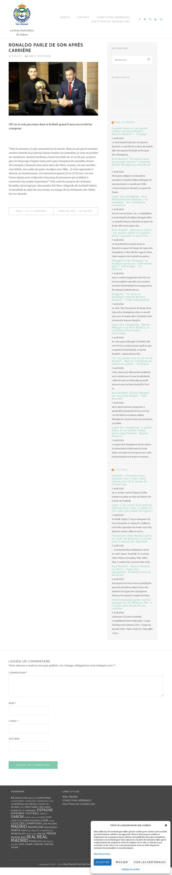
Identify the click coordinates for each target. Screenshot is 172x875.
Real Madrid (70, 804)
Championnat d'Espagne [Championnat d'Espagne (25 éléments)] (23, 808)
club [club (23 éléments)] (51, 808)
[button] (165, 825)
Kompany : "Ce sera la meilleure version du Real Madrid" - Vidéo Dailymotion (130, 297)
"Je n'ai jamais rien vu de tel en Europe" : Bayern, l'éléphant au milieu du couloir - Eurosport (132, 361)
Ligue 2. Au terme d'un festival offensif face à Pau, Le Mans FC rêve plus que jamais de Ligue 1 (132, 508)
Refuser (122, 862)
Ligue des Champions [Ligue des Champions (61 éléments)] (26, 830)
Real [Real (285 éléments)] (31, 844)
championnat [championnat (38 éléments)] (43, 805)
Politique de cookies (130, 869)
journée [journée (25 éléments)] (41, 825)
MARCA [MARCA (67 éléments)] (15, 837)
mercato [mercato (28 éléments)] (36, 838)
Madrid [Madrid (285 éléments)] (19, 834)
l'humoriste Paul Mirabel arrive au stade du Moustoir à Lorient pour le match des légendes (132, 538)
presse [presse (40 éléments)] (41, 841)
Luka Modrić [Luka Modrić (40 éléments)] (49, 831)
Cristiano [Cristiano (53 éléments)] (31, 814)
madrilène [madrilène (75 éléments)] (36, 834)
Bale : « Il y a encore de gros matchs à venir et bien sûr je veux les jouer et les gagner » (35, 211)
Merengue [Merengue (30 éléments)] (47, 838)
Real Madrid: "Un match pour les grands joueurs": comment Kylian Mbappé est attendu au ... (131, 163)
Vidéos (65, 17)
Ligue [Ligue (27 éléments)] (51, 828)
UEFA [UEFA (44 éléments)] (21, 851)
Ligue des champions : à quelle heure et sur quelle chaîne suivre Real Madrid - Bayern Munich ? (132, 432)
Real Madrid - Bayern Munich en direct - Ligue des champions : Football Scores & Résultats (131, 570)
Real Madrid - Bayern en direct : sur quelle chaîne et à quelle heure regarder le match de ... (132, 233)
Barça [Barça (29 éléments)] (31, 805)
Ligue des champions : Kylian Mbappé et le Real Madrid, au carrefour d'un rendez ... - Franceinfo (131, 329)
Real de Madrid (125, 122)
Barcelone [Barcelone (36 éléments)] (21, 805)
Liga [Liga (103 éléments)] (44, 828)
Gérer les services (102, 854)
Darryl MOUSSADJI (39, 56)
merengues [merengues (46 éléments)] (18, 841)
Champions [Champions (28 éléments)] (42, 808)
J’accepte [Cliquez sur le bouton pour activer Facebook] (132, 102)
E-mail (13, 728)
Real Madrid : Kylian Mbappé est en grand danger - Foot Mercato (130, 395)
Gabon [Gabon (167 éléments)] (17, 824)
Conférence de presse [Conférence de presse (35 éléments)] (24, 811)
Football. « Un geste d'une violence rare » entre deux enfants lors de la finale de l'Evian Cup (129, 480)
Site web (14, 746)
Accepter (103, 862)
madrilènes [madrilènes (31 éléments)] (50, 835)
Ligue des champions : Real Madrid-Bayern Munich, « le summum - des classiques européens (130, 201)
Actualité (15, 56)
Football (121, 469)
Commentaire (18, 672)
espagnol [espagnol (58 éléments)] (18, 820)
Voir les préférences (150, 862)
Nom (12, 710)
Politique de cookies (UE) (111, 21)
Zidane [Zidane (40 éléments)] (29, 851)
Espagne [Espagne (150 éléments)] (45, 817)
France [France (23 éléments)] (43, 821)
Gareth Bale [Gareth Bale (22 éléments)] (30, 825)
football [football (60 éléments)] (32, 820)
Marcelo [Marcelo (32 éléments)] (26, 838)
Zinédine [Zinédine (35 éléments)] (38, 851)
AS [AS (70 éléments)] (13, 805)
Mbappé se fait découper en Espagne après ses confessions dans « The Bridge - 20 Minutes (132, 265)
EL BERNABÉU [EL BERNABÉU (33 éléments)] (30, 818)
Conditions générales (113, 17)
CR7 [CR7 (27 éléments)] (22, 814)
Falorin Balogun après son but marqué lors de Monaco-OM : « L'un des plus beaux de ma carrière (132, 604)
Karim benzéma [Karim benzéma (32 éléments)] (31, 828)
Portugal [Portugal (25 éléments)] (31, 841)
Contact (83, 17)
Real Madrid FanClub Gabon (78, 871)
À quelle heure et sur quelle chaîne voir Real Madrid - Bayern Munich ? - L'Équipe (130, 131)
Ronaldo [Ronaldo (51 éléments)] (35, 848)
